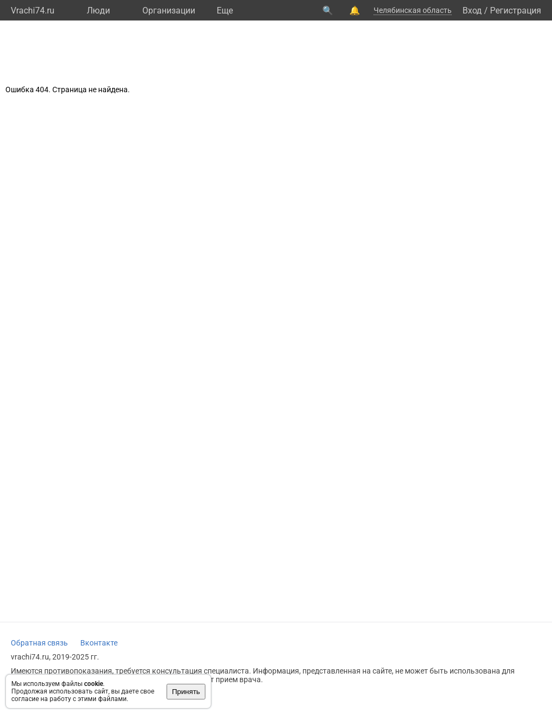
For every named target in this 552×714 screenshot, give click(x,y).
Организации (168, 10)
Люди (98, 10)
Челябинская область (413, 10)
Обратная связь (39, 643)
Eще (225, 10)
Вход (472, 10)
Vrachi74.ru (32, 10)
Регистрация (515, 10)
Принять (186, 692)
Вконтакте (99, 643)
